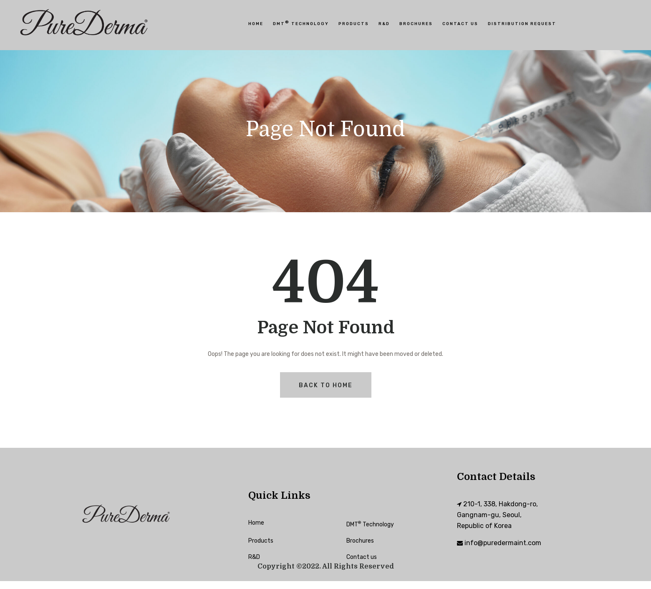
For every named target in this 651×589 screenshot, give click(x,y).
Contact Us (460, 23)
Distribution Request (522, 23)
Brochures (416, 23)
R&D (384, 23)
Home (256, 522)
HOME (255, 23)
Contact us (361, 557)
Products (353, 23)
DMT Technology (301, 23)
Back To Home (326, 385)
